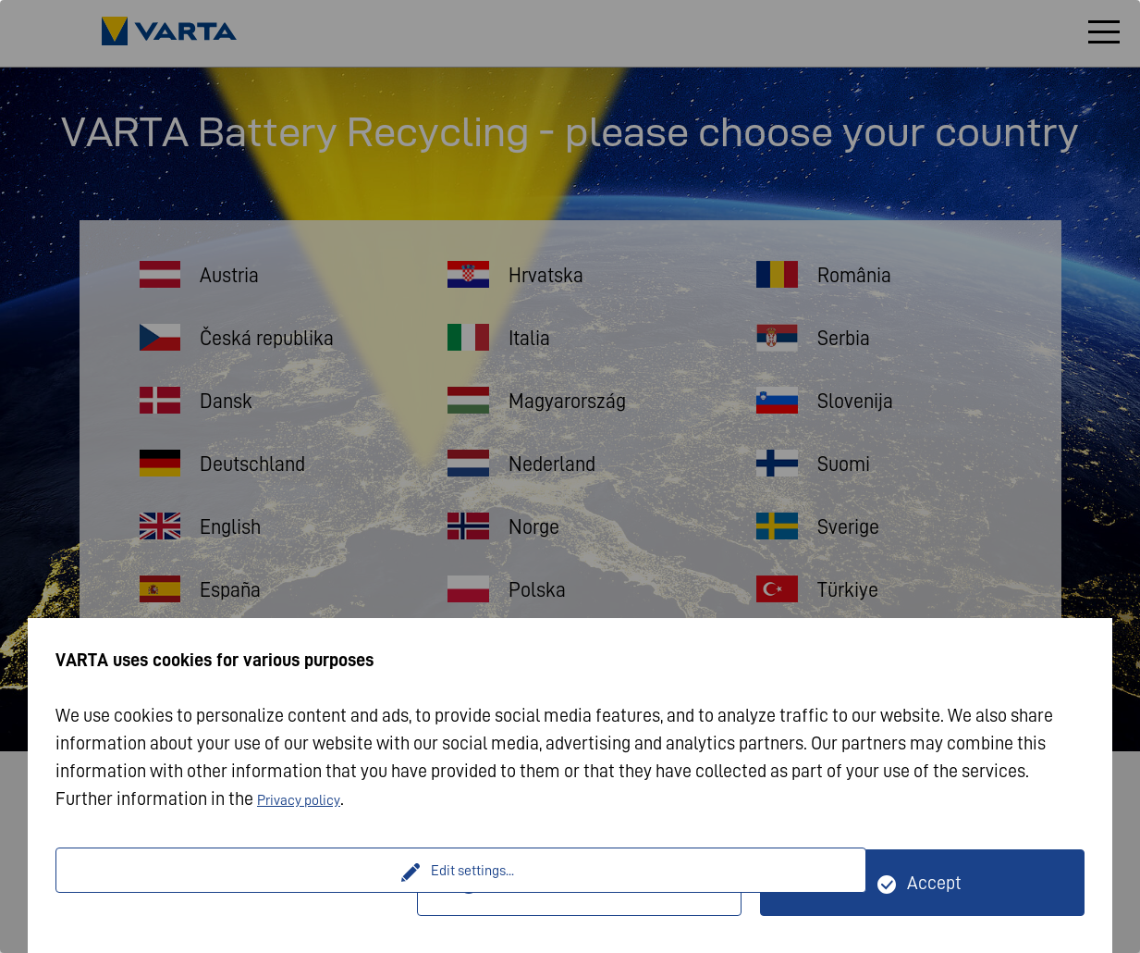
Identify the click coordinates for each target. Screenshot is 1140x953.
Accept (934, 883)
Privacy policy (310, 798)
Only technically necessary (590, 883)
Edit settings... (238, 883)
